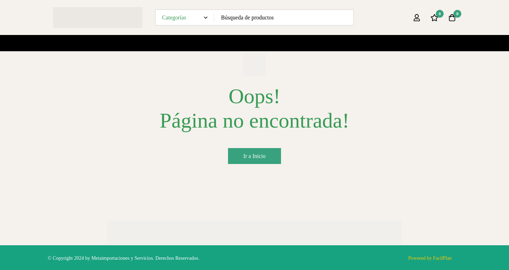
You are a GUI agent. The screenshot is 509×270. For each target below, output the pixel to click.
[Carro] (452, 18)
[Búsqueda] (346, 17)
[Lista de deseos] (434, 18)
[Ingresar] (417, 18)
